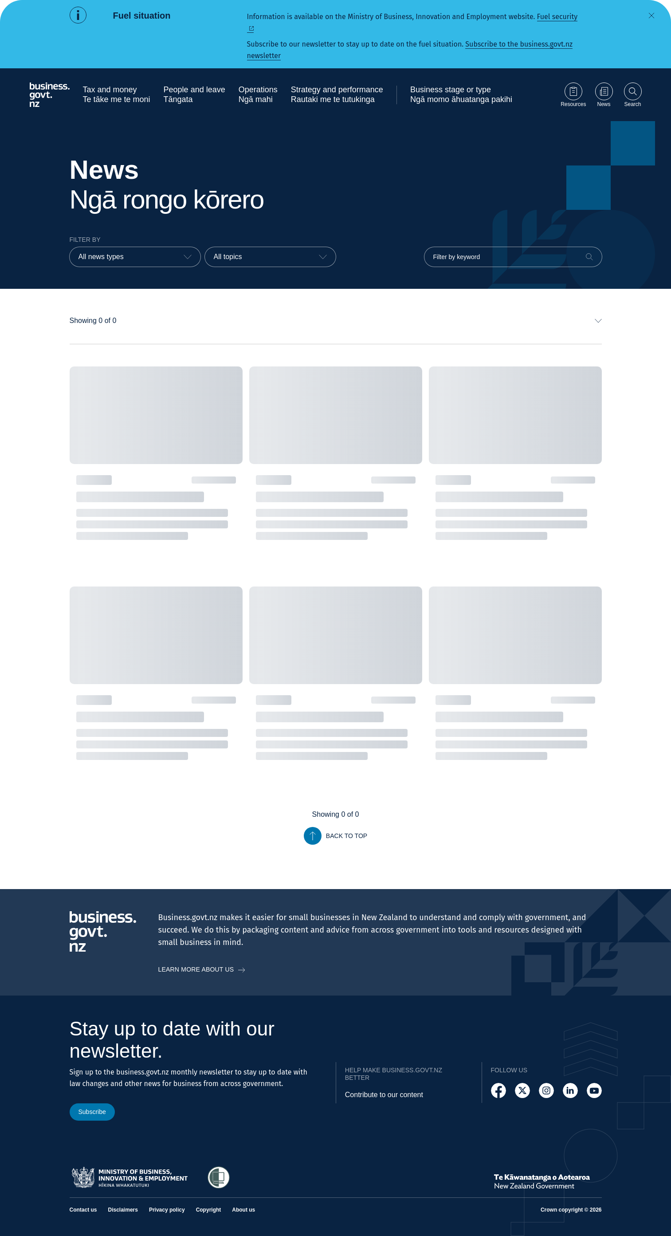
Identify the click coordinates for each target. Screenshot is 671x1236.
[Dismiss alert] (651, 15)
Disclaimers (123, 1210)
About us (243, 1210)
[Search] (589, 257)
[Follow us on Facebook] (498, 1090)
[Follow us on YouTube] (594, 1090)
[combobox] (135, 257)
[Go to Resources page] (573, 95)
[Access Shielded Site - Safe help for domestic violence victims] (219, 1177)
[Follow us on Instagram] (546, 1090)
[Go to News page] (604, 95)
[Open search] (633, 95)
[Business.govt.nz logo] (50, 95)
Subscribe (92, 1111)
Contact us (83, 1210)
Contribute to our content (384, 1094)
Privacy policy (167, 1210)
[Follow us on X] (522, 1090)
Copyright (208, 1210)
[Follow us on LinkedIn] (570, 1090)
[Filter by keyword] (513, 257)
